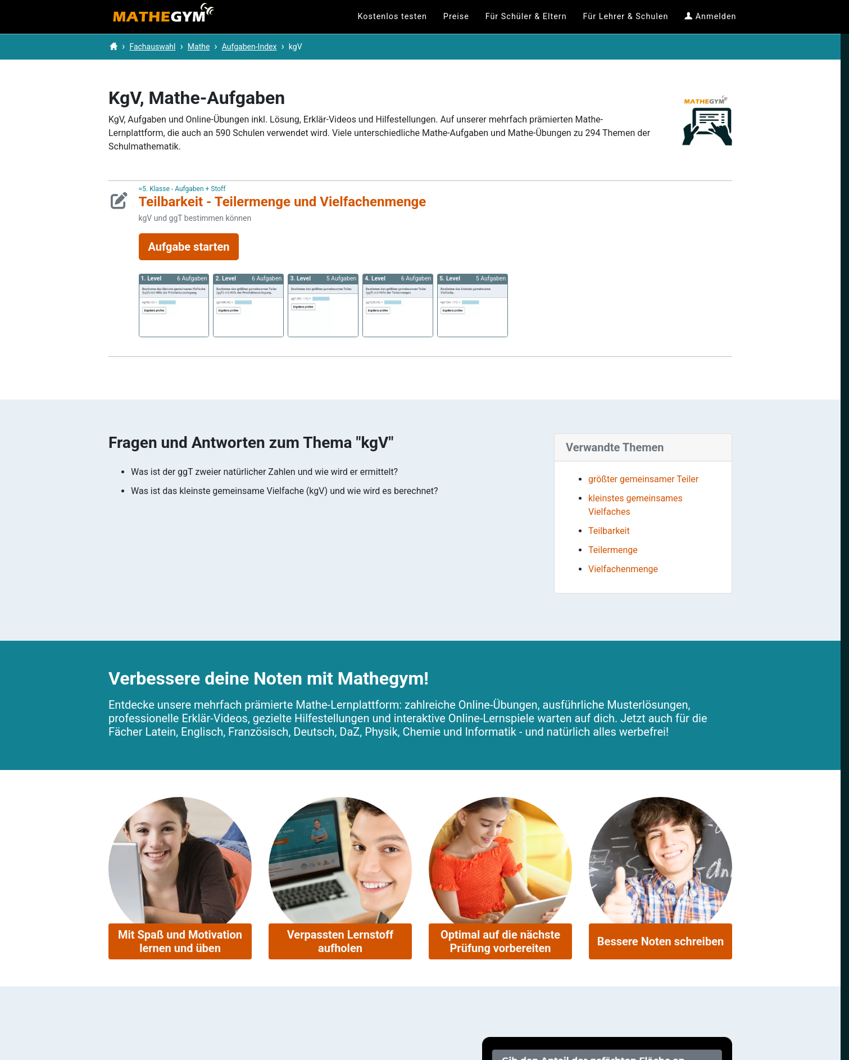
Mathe (199, 46)
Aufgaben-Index (249, 46)
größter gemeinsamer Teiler (643, 479)
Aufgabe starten (189, 246)
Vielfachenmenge (623, 569)
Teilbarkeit (609, 531)
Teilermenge (613, 550)
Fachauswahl (152, 46)
